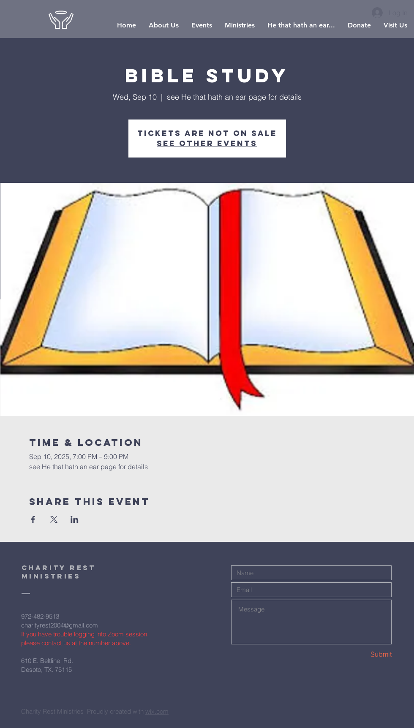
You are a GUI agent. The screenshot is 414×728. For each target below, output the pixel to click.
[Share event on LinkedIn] (75, 519)
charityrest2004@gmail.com (59, 625)
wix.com (157, 711)
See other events (207, 143)
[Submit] (362, 654)
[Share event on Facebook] (33, 519)
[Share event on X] (54, 519)
